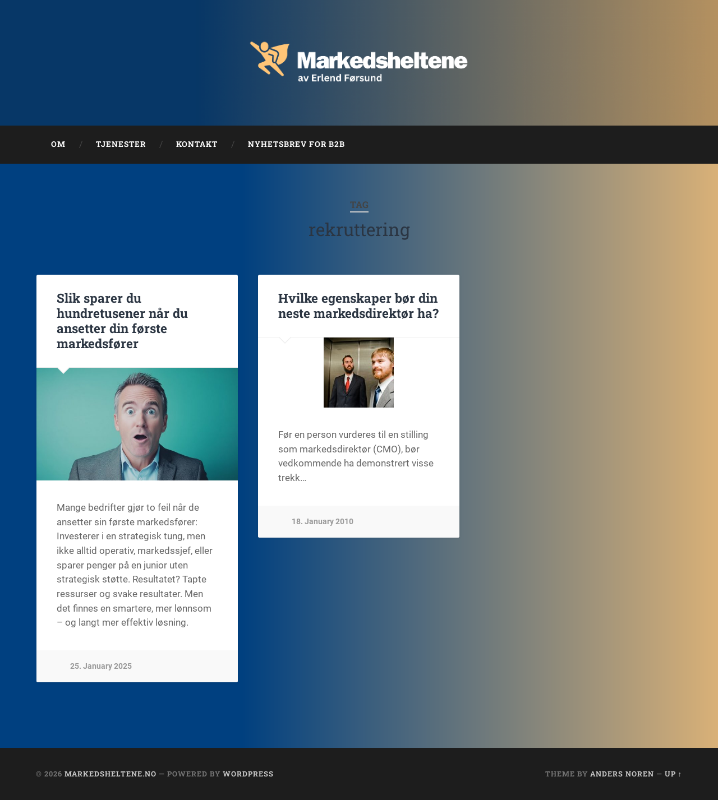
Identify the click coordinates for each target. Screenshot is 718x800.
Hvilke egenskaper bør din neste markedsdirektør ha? (358, 305)
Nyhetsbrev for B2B (296, 144)
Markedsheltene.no (111, 773)
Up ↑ (673, 773)
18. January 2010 (322, 521)
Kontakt (197, 144)
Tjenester (121, 144)
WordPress (248, 773)
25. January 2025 (101, 666)
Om (58, 144)
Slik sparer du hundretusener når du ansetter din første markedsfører (122, 320)
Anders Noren (622, 773)
